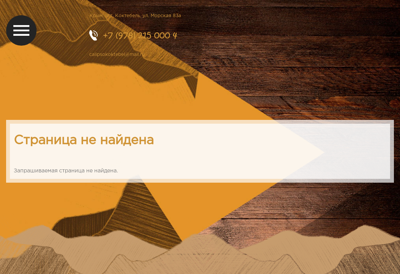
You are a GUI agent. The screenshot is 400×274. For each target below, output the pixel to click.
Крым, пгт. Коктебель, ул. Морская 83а (135, 16)
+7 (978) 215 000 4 (140, 35)
